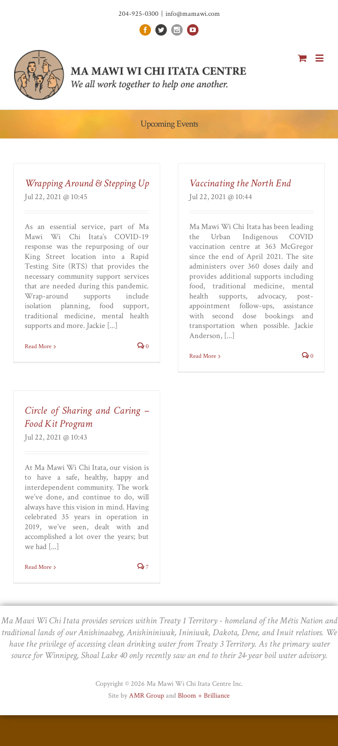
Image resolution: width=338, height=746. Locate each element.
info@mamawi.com (192, 13)
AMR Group (146, 695)
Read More (38, 346)
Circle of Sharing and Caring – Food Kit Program (87, 417)
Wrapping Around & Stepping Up (87, 183)
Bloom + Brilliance (204, 695)
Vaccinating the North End (239, 183)
